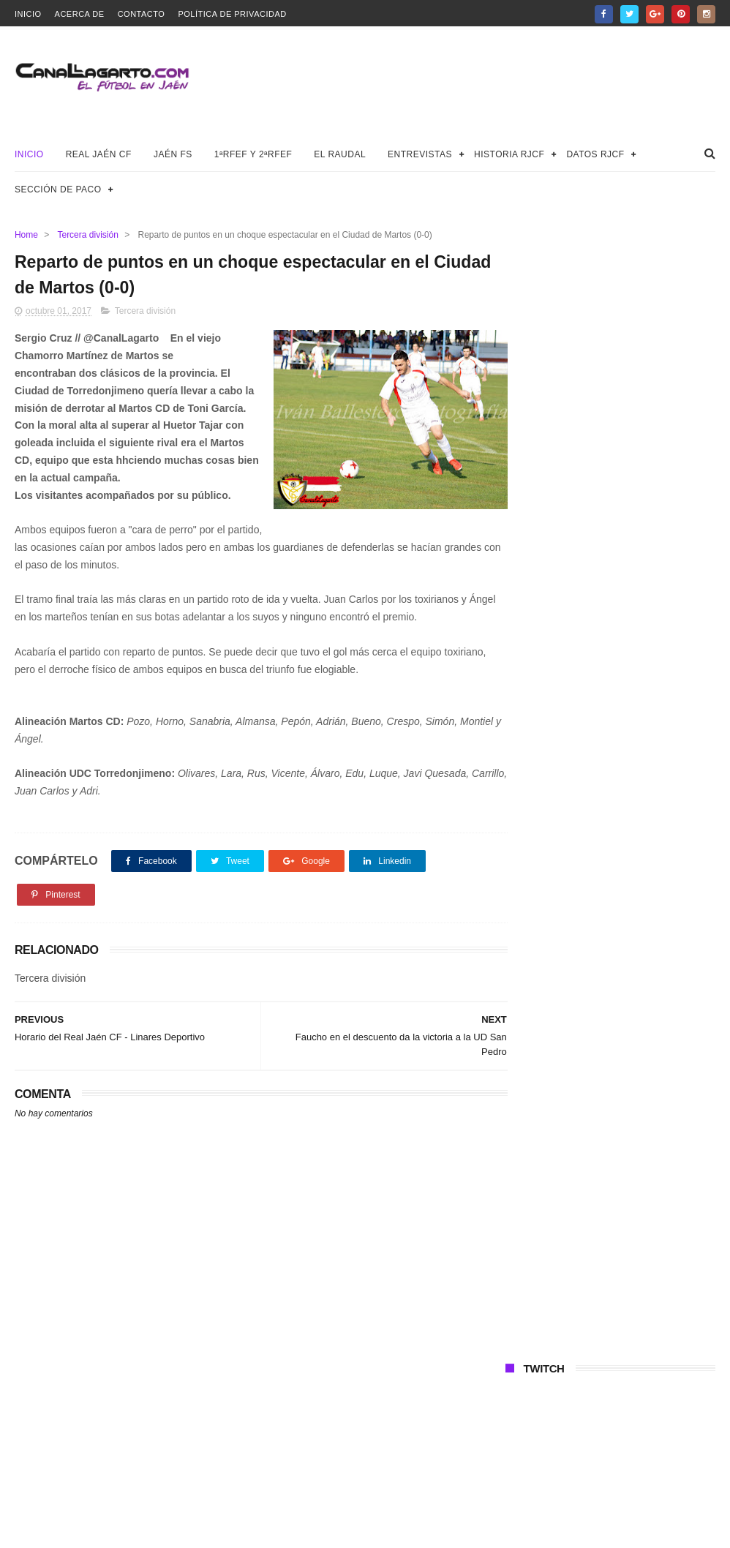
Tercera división (87, 235)
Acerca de (80, 14)
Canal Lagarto (269, 1529)
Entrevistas (420, 154)
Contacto (141, 14)
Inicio (28, 14)
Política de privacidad (232, 14)
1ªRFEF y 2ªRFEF (253, 154)
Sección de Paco (58, 189)
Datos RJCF (595, 154)
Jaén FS (173, 154)
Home (26, 235)
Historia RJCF (509, 154)
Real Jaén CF (99, 154)
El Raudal (340, 154)
